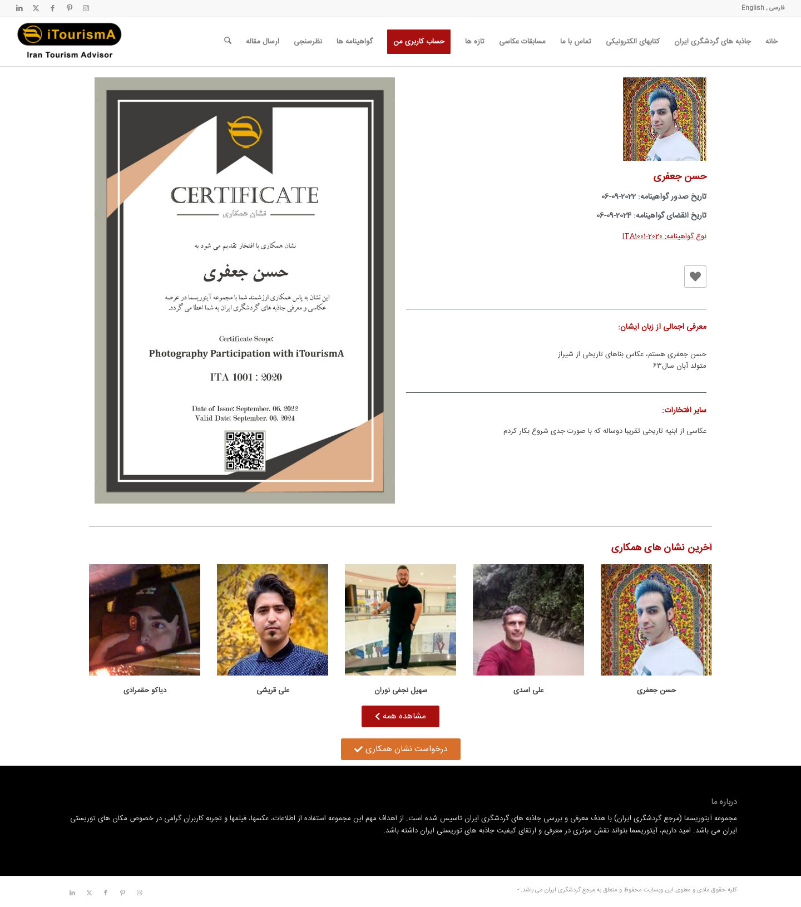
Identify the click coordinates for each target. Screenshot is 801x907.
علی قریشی (272, 690)
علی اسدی (528, 690)
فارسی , (774, 8)
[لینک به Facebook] (52, 8)
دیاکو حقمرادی (144, 690)
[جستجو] (228, 41)
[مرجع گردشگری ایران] (69, 41)
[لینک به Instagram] (86, 8)
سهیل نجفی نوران (400, 690)
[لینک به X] (36, 8)
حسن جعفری (656, 690)
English (752, 8)
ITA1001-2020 (642, 236)
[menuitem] (771, 41)
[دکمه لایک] (695, 276)
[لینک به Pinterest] (69, 8)
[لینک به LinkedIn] (19, 8)
